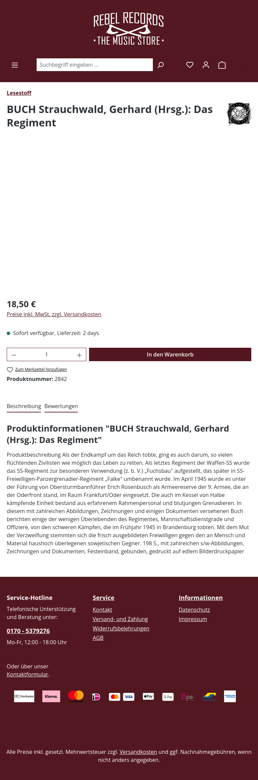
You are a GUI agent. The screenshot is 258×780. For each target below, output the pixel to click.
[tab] (24, 406)
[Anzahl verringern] (14, 354)
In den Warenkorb (170, 354)
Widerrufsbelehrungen (121, 628)
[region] (129, 220)
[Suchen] (160, 64)
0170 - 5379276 (28, 631)
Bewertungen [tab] (61, 406)
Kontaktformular (27, 674)
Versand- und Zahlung (120, 619)
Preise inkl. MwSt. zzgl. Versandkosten (54, 314)
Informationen (201, 598)
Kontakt (102, 609)
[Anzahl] (46, 354)
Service (103, 598)
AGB (98, 638)
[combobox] (94, 64)
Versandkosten (138, 752)
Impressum (193, 619)
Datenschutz (194, 609)
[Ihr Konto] (206, 64)
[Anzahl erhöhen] (80, 354)
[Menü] (15, 64)
